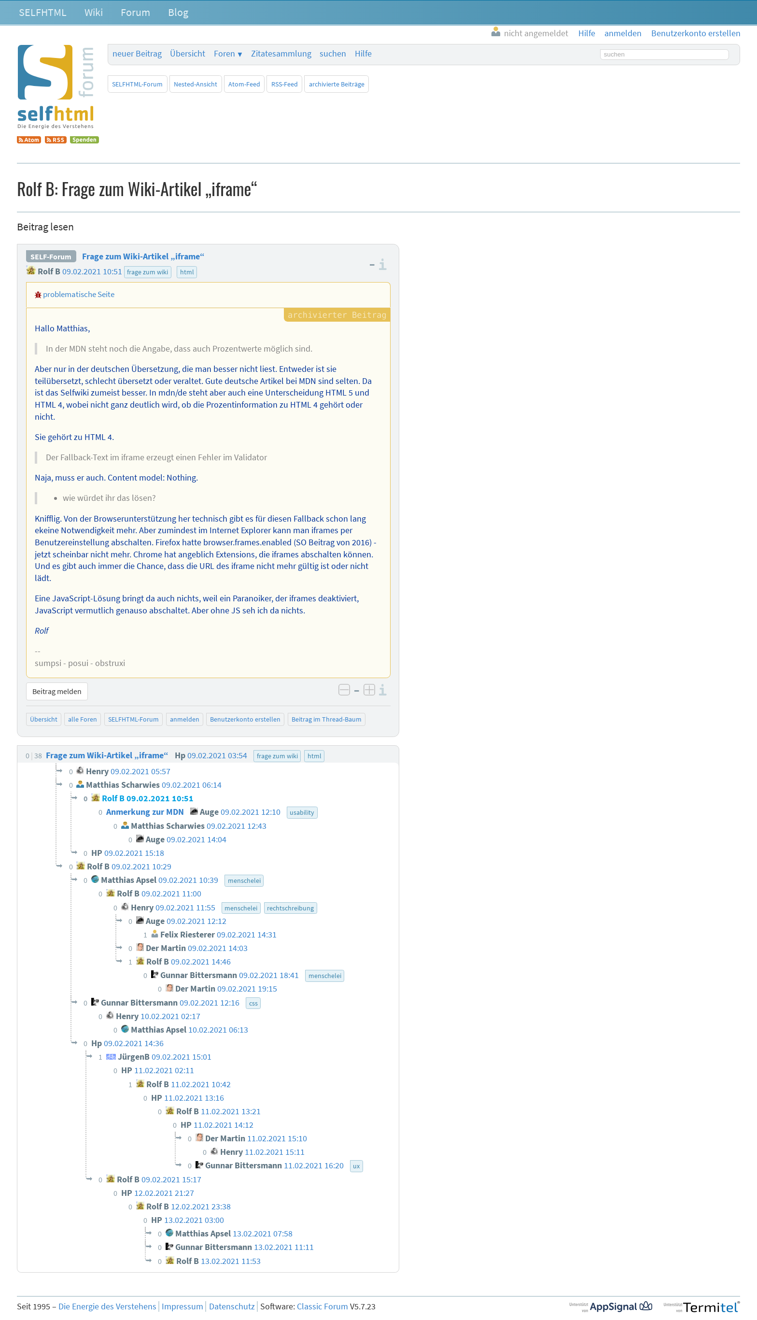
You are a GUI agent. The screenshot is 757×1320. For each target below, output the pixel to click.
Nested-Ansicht (195, 84)
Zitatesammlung (281, 53)
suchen (333, 53)
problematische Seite (78, 294)
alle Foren (82, 719)
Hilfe (363, 53)
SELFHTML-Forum (137, 84)
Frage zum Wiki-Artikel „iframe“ (143, 256)
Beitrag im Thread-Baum (327, 719)
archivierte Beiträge (336, 84)
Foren (224, 53)
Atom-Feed (244, 84)
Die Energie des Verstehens (107, 1306)
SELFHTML (43, 12)
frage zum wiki (147, 272)
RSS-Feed (284, 84)
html (187, 272)
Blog (178, 12)
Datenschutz (232, 1306)
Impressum (182, 1306)
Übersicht (187, 53)
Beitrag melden (57, 691)
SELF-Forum (50, 256)
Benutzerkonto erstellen (245, 719)
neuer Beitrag (137, 53)
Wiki (93, 12)
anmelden (184, 719)
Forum (135, 12)
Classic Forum (322, 1306)
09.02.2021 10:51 (92, 271)
